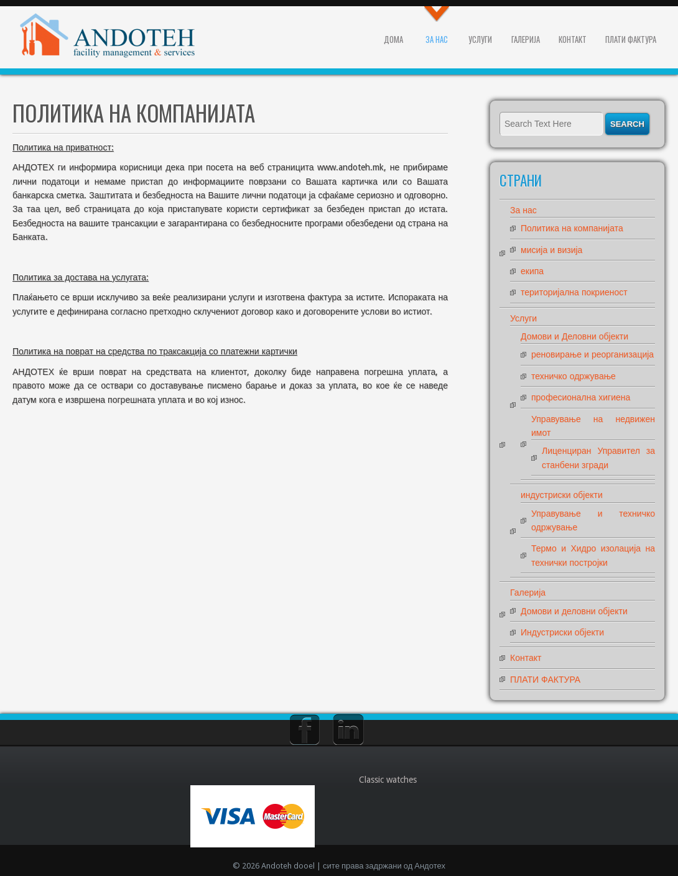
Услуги (480, 39)
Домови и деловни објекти (574, 611)
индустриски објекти (562, 495)
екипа (532, 271)
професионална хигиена (580, 397)
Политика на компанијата (572, 228)
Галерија (525, 39)
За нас (436, 39)
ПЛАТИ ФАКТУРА (630, 39)
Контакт (573, 39)
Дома (393, 39)
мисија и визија (551, 250)
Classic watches (388, 780)
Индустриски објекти (562, 632)
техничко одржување (573, 376)
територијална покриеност (574, 292)
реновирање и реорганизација (592, 354)
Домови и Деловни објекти (574, 336)
